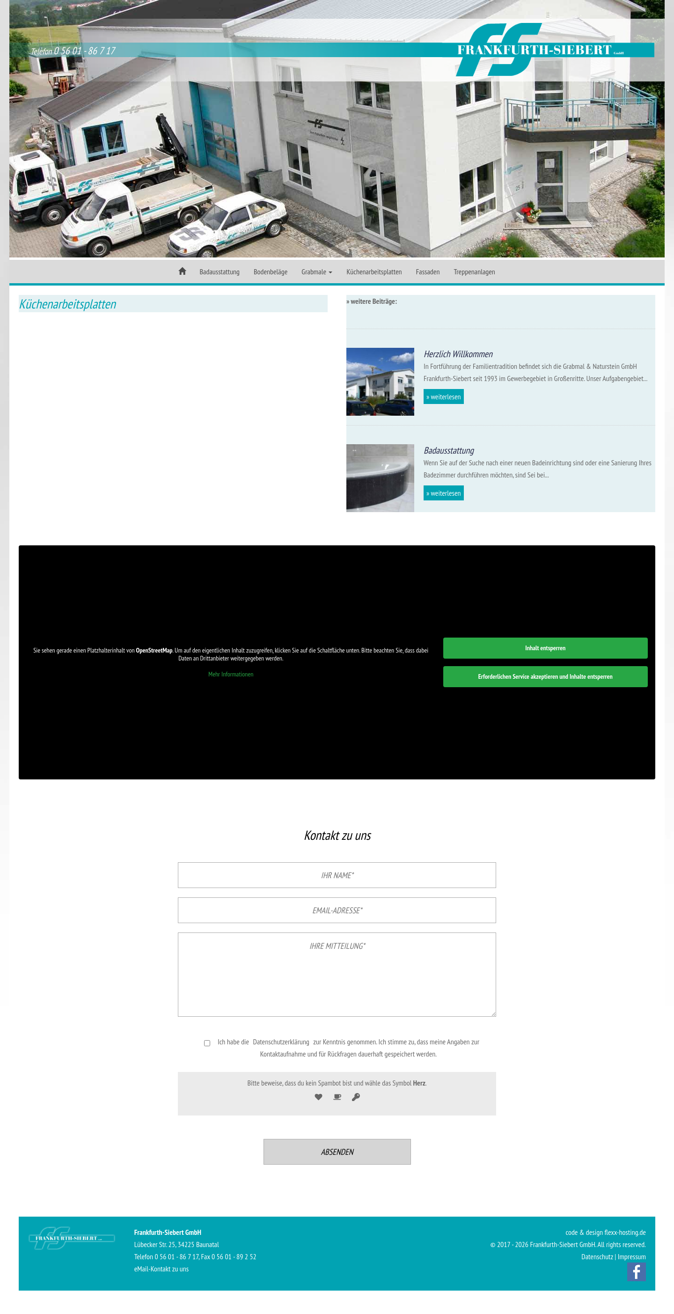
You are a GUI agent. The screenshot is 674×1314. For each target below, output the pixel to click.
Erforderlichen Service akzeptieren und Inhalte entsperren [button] (545, 676)
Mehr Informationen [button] (230, 674)
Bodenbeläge (270, 271)
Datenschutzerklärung (281, 1041)
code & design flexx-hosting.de (606, 1232)
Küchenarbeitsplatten (374, 271)
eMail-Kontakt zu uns (161, 1268)
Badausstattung (220, 271)
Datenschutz (597, 1256)
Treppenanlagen (474, 271)
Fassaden (428, 271)
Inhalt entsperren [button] (545, 648)
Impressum (632, 1256)
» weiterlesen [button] (443, 396)
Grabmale (316, 271)
